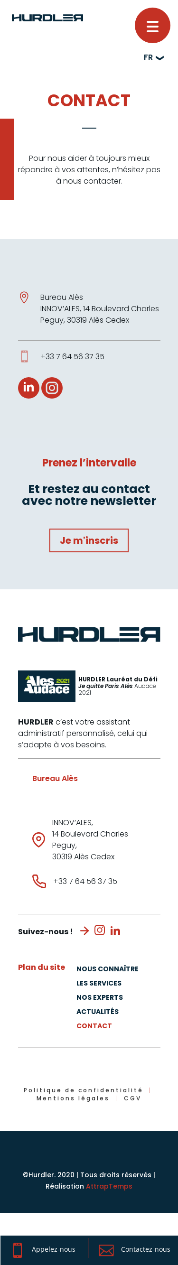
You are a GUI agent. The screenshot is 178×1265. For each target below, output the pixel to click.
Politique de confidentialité (83, 1090)
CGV (132, 1098)
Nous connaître (107, 970)
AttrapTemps (109, 1186)
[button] (152, 25)
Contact (94, 1027)
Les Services (99, 984)
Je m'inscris (89, 540)
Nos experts (99, 998)
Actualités (97, 1012)
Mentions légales (73, 1098)
